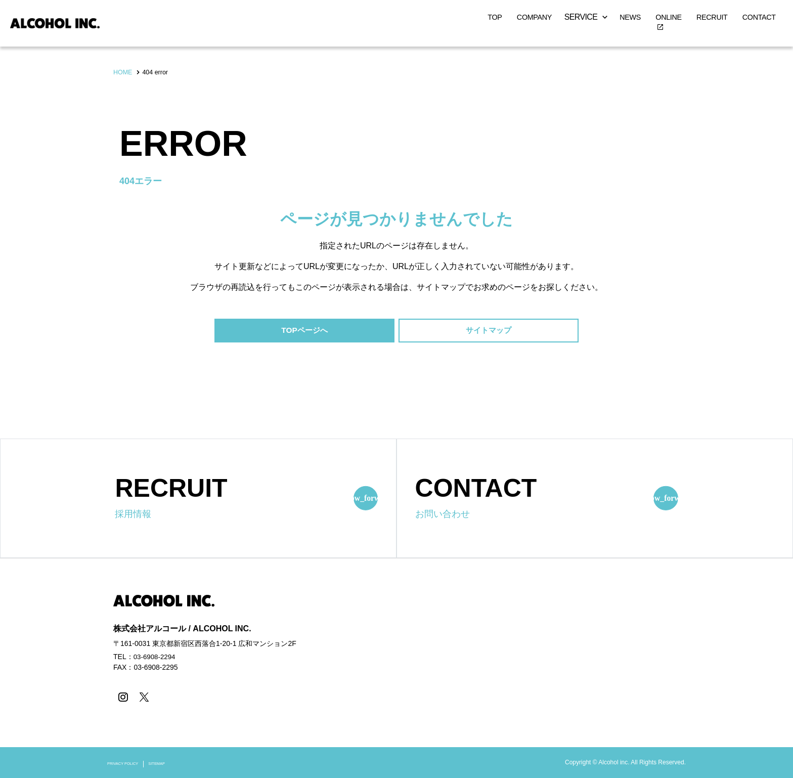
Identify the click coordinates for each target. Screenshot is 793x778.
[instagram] (122, 698)
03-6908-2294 (156, 658)
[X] (142, 698)
